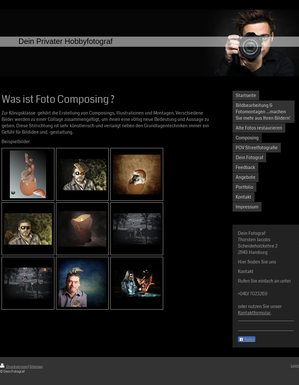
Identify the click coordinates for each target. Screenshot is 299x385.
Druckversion (14, 366)
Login (295, 365)
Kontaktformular (254, 313)
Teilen (246, 339)
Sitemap (36, 366)
